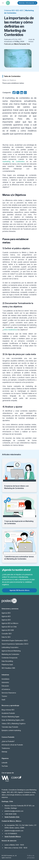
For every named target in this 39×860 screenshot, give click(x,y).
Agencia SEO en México (10, 623)
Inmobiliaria (5, 679)
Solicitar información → (27, 3)
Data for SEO (6, 637)
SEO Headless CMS (8, 668)
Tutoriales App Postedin (10, 727)
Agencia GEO (6, 620)
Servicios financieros (9, 693)
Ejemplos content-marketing (11, 730)
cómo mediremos (10, 330)
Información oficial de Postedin (12, 745)
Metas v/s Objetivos (9, 80)
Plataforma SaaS (7, 664)
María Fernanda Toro (22, 44)
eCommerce (6, 689)
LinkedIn (4, 763)
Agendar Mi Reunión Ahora (19, 590)
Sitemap (4, 752)
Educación (5, 686)
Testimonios (6, 748)
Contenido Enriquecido (9, 658)
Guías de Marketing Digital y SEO (13, 720)
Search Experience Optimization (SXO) (15, 644)
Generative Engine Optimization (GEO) (15, 640)
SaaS (3, 699)
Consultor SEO (7, 633)
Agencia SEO (6, 613)
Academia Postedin (8, 713)
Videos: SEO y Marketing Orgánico (13, 723)
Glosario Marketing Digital (10, 717)
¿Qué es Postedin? (8, 741)
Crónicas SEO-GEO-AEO (13, 10)
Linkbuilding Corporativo (10, 647)
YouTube (5, 766)
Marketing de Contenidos (10, 654)
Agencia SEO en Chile (9, 627)
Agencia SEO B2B (8, 630)
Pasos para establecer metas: (13, 83)
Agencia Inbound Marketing (11, 651)
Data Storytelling (7, 661)
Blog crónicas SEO (8, 710)
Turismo (4, 696)
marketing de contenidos (13, 161)
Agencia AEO (6, 616)
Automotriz (5, 682)
